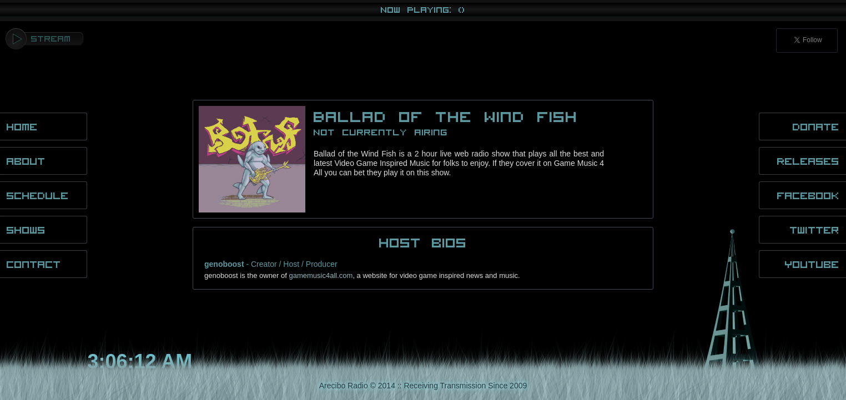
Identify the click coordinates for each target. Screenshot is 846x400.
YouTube (812, 264)
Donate (816, 126)
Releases (808, 161)
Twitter (814, 229)
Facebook (808, 195)
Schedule (38, 195)
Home (22, 126)
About (26, 161)
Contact (34, 264)
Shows (26, 229)
